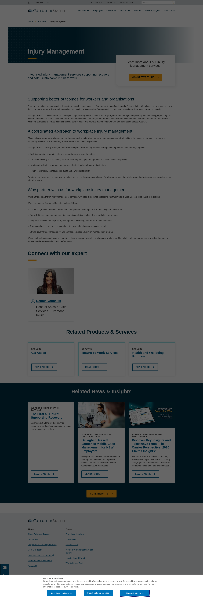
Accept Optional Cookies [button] (61, 593)
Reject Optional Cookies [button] (98, 593)
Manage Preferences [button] (135, 593)
